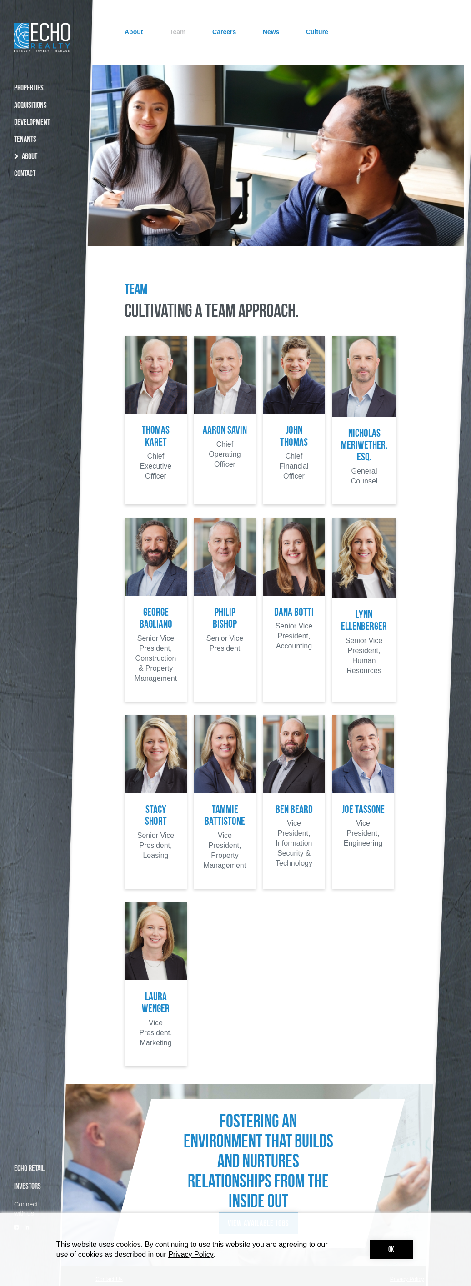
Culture (345, 205)
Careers (260, 205)
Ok (391, 1250)
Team (217, 205)
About (178, 205)
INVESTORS (27, 1186)
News (303, 205)
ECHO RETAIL (29, 1169)
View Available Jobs (258, 1207)
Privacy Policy (191, 1254)
